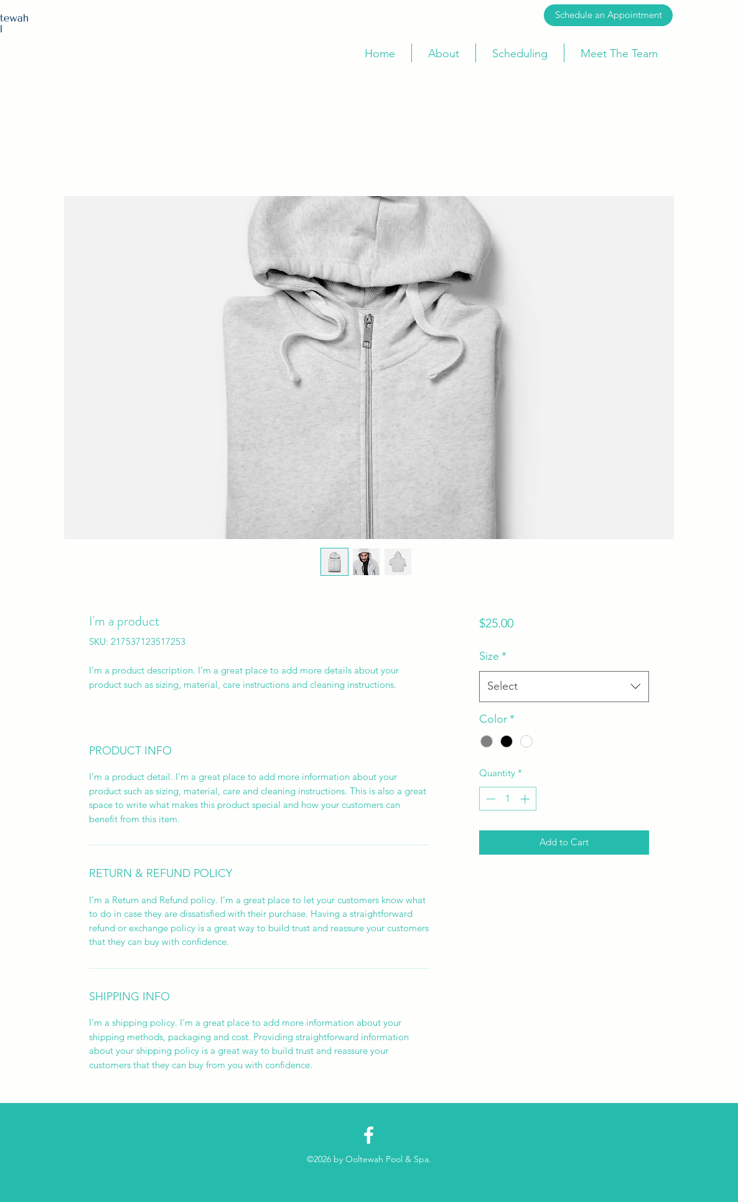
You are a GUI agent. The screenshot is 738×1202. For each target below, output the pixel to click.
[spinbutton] (507, 798)
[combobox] (564, 686)
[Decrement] (489, 798)
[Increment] (526, 798)
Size (493, 656)
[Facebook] (368, 1135)
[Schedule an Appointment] (608, 15)
